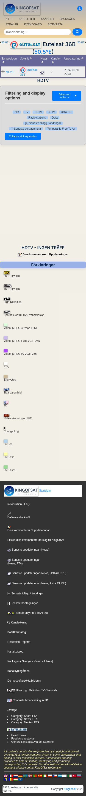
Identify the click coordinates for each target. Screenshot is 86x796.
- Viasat (36, 661)
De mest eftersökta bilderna (24, 680)
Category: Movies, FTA (25, 722)
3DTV (51, 112)
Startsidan (27, 490)
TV (26, 112)
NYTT (9, 19)
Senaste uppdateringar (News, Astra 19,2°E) (36, 583)
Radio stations (37, 117)
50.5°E (43, 51)
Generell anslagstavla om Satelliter (32, 741)
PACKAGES (67, 19)
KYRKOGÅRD (33, 24)
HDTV (38, 112)
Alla (16, 112)
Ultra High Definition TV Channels (32, 690)
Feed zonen (18, 735)
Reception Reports (18, 642)
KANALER (47, 19)
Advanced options (68, 95)
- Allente (46, 661)
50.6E (4, 42)
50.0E (81, 42)
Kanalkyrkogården (18, 671)
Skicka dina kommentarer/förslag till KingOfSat (35, 540)
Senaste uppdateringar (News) (28, 549)
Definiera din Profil (18, 515)
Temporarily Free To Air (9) (27, 612)
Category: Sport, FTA (24, 716)
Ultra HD (66, 112)
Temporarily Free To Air (61, 128)
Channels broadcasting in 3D (27, 700)
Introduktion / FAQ (18, 504)
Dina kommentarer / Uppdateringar (45, 254)
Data (55, 117)
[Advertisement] (43, 195)
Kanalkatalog (15, 651)
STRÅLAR (12, 24)
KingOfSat (70, 789)
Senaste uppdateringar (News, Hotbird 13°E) (36, 573)
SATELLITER (27, 19)
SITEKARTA (55, 24)
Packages (13, 661)
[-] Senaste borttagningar (26, 128)
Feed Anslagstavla (22, 738)
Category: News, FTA (24, 719)
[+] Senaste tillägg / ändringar (43, 123)
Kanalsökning (17, 622)
